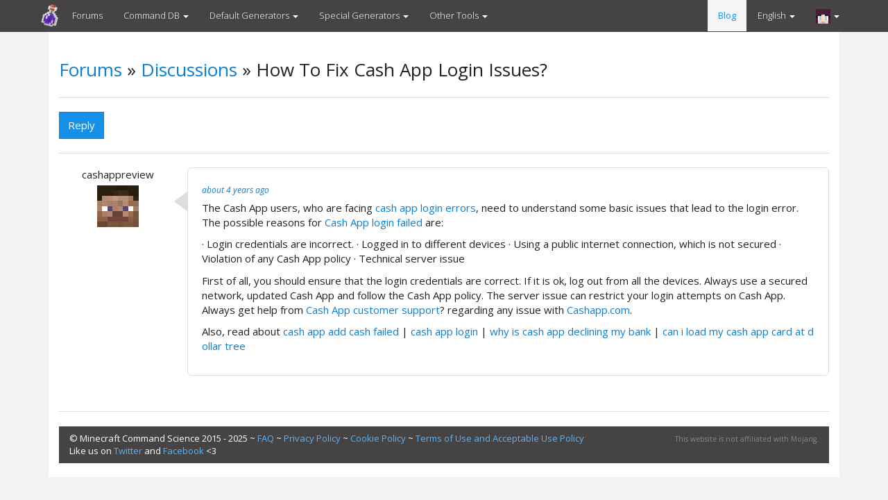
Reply (81, 125)
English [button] (776, 15)
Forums (87, 15)
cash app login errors (425, 208)
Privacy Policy (312, 438)
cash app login (446, 331)
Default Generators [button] (254, 15)
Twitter (128, 450)
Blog (727, 15)
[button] (827, 16)
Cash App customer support (373, 310)
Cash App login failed (375, 222)
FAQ (265, 438)
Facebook (183, 450)
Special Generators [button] (364, 15)
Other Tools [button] (458, 15)
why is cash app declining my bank (570, 331)
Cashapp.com (598, 310)
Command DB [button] (156, 15)
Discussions (189, 69)
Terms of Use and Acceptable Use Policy (500, 438)
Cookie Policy (378, 438)
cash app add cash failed (341, 331)
